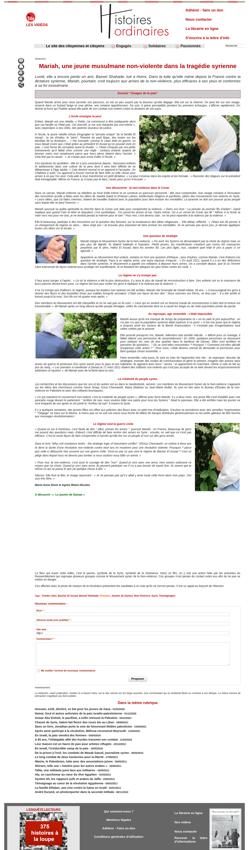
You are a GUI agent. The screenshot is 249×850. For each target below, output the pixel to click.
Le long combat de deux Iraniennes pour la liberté (63, 748)
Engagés (121, 46)
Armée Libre (48, 595)
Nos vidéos (184, 807)
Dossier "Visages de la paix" (138, 93)
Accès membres (103, 845)
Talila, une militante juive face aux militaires (60, 758)
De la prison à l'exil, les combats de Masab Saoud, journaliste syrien (74, 744)
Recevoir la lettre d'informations (191, 826)
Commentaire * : (45, 638)
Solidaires (154, 46)
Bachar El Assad (64, 595)
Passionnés (188, 46)
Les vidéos (37, 25)
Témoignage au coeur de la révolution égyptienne (63, 769)
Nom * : (40, 610)
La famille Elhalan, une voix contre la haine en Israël (65, 773)
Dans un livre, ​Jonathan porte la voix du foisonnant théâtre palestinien (75, 722)
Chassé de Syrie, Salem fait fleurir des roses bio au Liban (68, 719)
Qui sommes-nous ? (118, 796)
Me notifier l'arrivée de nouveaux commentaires (68, 670)
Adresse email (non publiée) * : (53, 619)
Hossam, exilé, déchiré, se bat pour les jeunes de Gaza (66, 708)
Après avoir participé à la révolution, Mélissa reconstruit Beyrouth (72, 726)
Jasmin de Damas (112, 595)
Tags (131, 845)
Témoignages (152, 595)
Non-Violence (130, 595)
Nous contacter (199, 19)
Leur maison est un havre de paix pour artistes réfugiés (66, 737)
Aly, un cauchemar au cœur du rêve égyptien (61, 762)
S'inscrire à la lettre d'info (208, 38)
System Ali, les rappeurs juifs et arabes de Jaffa (62, 766)
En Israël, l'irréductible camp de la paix (57, 740)
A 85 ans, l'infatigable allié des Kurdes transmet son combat (69, 733)
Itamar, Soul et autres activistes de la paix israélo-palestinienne (71, 711)
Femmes (97, 595)
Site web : (42, 629)
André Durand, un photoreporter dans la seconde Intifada (68, 777)
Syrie (140, 595)
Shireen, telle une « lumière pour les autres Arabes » (65, 755)
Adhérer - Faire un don (118, 813)
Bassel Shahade (82, 595)
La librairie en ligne (202, 29)
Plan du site (120, 845)
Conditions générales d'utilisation (118, 822)
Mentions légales (119, 805)
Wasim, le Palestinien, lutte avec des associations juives (67, 751)
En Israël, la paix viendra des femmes (56, 730)
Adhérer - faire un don (204, 10)
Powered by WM (145, 845)
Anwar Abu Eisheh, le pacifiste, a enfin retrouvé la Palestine (69, 715)
